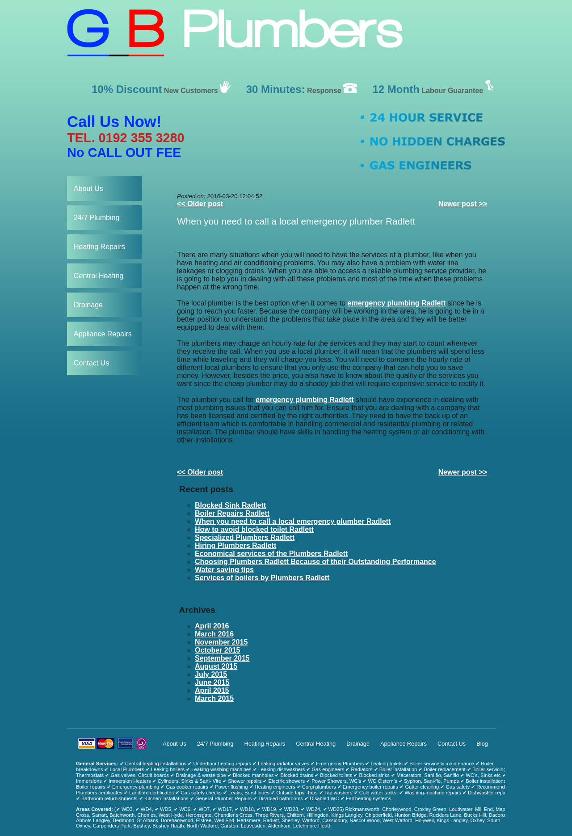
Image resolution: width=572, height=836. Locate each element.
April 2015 (212, 690)
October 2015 (217, 650)
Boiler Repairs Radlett (232, 513)
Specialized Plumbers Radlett (244, 537)
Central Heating (98, 276)
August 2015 (216, 666)
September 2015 (222, 658)
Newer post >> (462, 204)
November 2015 (221, 642)
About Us (88, 188)
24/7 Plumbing (96, 217)
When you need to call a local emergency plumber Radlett (296, 221)
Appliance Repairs (103, 334)
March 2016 (214, 634)
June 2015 (212, 682)
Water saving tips (224, 569)
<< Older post (200, 204)
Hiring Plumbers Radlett (235, 545)
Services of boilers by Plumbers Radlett (262, 577)
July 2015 (211, 674)
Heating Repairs (99, 246)
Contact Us (91, 363)
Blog (482, 743)
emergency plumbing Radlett (397, 303)
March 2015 (214, 698)
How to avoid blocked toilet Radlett (254, 529)
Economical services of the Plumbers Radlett (271, 553)
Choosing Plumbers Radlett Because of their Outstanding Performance (315, 561)
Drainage (88, 305)
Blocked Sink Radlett (230, 505)
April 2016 (212, 626)
